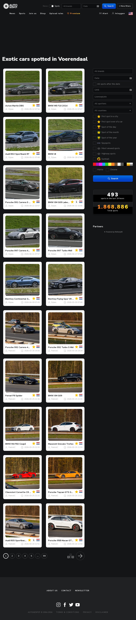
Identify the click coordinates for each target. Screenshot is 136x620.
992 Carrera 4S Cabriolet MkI (29, 347)
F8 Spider (17, 395)
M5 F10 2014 (60, 105)
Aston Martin (12, 105)
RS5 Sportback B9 (19, 540)
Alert (103, 13)
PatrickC (11, 350)
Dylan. (11, 109)
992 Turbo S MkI (65, 347)
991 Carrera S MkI (23, 202)
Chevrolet (10, 492)
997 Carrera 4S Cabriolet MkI (29, 250)
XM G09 (58, 395)
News (45, 6)
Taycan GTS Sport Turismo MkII (73, 492)
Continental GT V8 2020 (26, 298)
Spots (57, 6)
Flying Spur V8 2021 (67, 298)
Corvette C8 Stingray (27, 492)
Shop (43, 13)
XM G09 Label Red (63, 202)
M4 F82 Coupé (18, 443)
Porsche (9, 202)
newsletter (82, 590)
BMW (51, 105)
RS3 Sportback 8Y (19, 154)
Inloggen (118, 13)
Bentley (9, 298)
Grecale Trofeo (65, 443)
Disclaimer (101, 612)
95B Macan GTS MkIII (67, 540)
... (38, 555)
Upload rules (56, 13)
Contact (66, 590)
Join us (33, 13)
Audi (7, 154)
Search (109, 6)
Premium (73, 13)
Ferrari (8, 395)
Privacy (87, 612)
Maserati (52, 443)
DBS (21, 105)
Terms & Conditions (67, 612)
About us (52, 590)
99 (44, 555)
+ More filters (125, 6)
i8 (55, 154)
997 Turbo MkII (64, 250)
